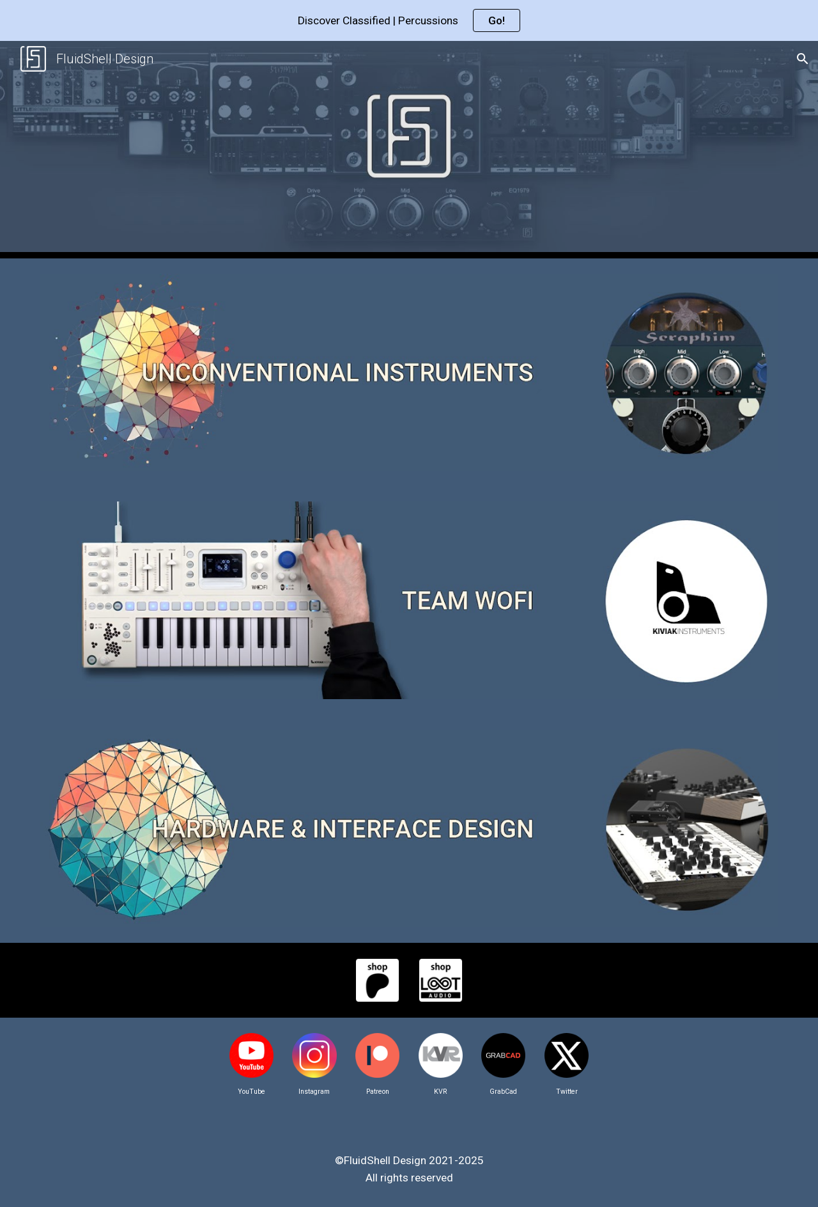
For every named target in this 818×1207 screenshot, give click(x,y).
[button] (802, 58)
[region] (409, 20)
